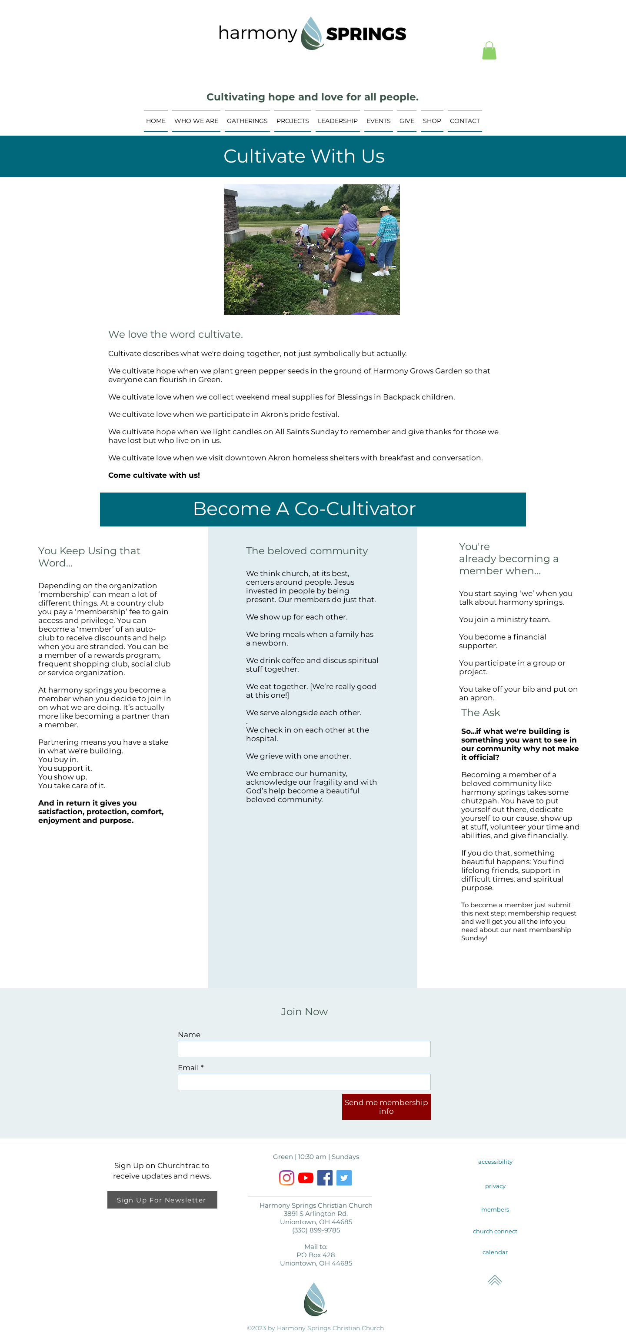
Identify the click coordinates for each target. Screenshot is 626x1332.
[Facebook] (325, 1177)
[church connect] (495, 1231)
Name (189, 1035)
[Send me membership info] (386, 1107)
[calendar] (495, 1252)
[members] (495, 1209)
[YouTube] (305, 1177)
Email (188, 1068)
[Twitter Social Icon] (344, 1177)
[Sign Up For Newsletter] (162, 1200)
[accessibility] (495, 1161)
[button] (489, 50)
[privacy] (495, 1186)
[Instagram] (286, 1177)
